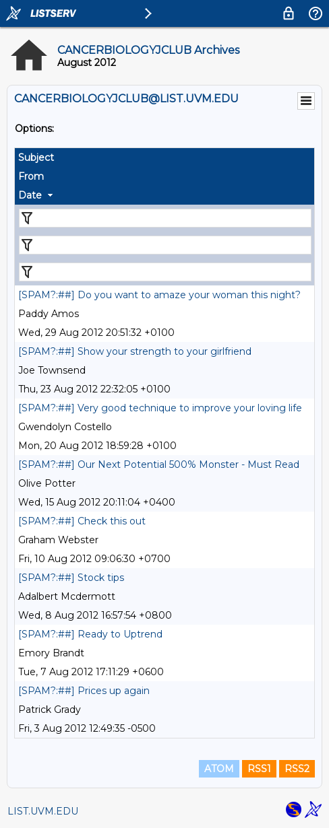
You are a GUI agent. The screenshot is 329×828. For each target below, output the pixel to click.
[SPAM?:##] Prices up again (84, 691)
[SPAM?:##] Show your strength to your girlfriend (134, 351)
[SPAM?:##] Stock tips (71, 578)
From (31, 176)
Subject (36, 157)
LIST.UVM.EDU (42, 811)
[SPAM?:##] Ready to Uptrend (90, 634)
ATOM (219, 769)
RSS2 (297, 769)
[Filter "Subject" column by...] (165, 218)
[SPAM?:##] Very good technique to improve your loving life (160, 408)
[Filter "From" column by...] (165, 245)
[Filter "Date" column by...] (165, 272)
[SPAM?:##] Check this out (82, 521)
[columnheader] (164, 157)
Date (30, 195)
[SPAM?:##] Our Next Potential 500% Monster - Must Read (158, 464)
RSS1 (259, 769)
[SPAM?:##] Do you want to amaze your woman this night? (159, 295)
